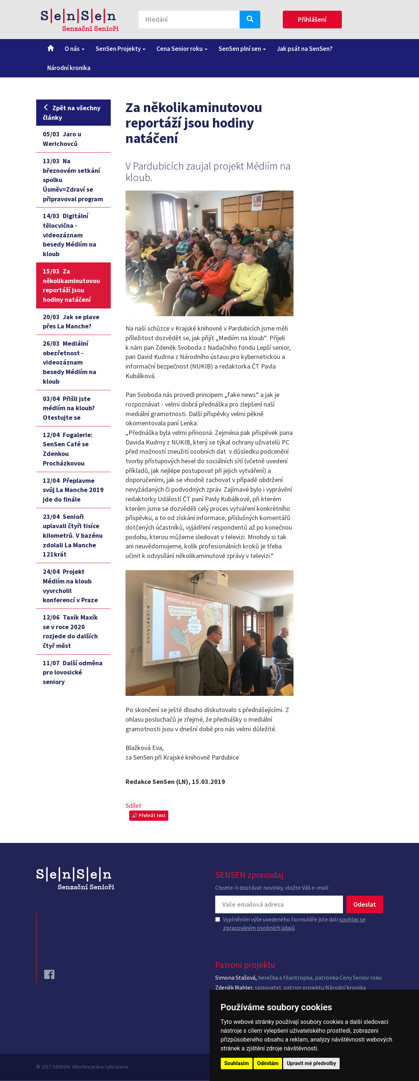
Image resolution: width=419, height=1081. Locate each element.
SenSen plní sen (242, 49)
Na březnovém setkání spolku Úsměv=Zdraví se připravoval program (73, 180)
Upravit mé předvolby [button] (311, 1063)
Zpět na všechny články (71, 113)
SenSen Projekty (120, 49)
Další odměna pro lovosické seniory (73, 672)
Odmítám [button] (268, 1063)
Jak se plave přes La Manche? (71, 322)
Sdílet (133, 805)
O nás (75, 49)
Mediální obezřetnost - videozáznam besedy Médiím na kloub (69, 362)
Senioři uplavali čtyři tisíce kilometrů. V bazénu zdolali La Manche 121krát (73, 535)
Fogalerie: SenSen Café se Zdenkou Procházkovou (68, 448)
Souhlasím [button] (236, 1063)
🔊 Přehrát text (149, 815)
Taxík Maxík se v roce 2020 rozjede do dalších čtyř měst (70, 631)
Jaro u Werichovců (62, 139)
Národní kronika (68, 68)
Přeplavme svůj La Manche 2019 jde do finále (73, 489)
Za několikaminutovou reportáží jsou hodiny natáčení (71, 285)
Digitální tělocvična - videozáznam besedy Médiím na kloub (69, 235)
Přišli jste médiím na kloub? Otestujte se (69, 408)
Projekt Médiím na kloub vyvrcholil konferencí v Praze (70, 585)
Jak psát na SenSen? (305, 49)
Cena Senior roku (182, 49)
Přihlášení (312, 19)
